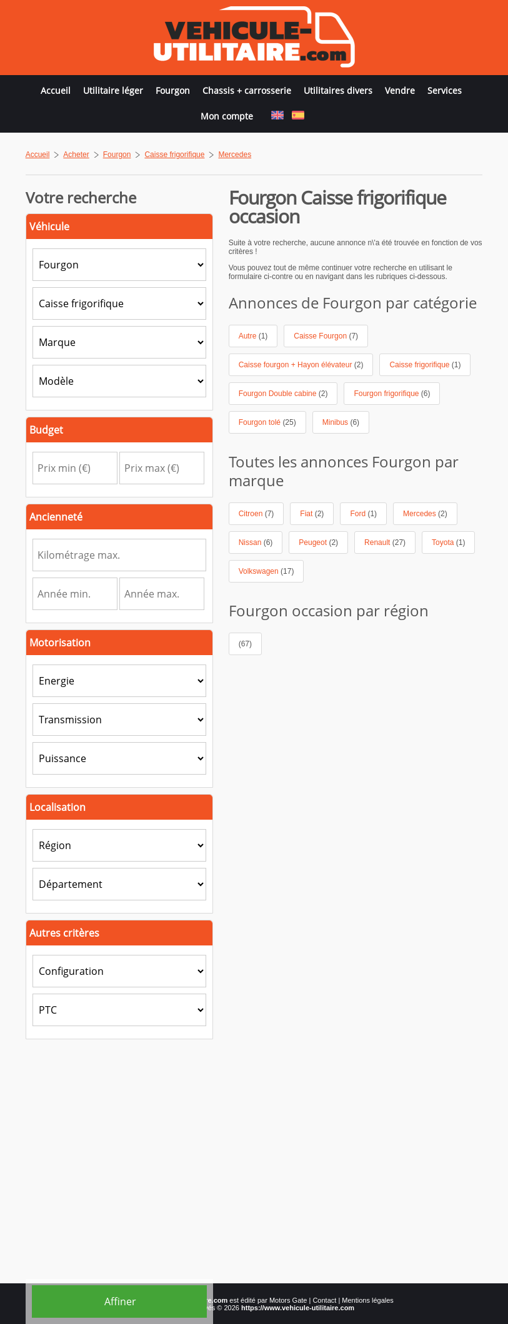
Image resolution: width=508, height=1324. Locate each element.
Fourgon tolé (267, 422)
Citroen (256, 513)
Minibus (340, 422)
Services (444, 90)
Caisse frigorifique (425, 364)
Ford (363, 513)
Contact (324, 1300)
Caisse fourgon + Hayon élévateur (301, 364)
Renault (385, 542)
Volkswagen (266, 571)
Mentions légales (368, 1300)
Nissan (256, 542)
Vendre (400, 90)
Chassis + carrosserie (246, 90)
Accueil (56, 90)
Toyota (448, 542)
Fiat (312, 513)
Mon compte (227, 116)
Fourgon (173, 90)
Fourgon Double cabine (283, 393)
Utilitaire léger (113, 90)
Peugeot (318, 542)
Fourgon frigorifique (392, 393)
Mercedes (425, 513)
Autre (253, 336)
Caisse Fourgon (326, 336)
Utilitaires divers (338, 90)
